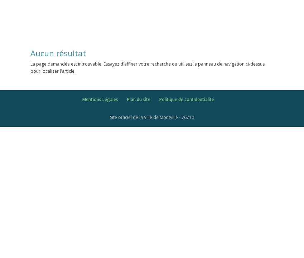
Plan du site (138, 99)
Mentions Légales (100, 99)
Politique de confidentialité (186, 99)
